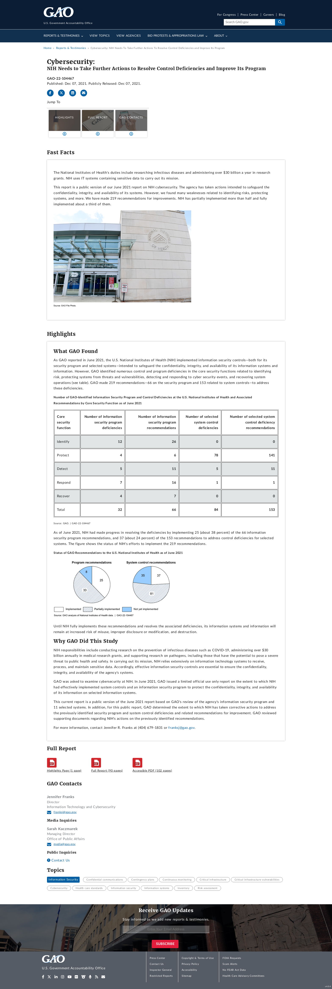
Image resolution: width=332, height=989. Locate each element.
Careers (268, 15)
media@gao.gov (65, 844)
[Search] (249, 22)
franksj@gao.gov (181, 727)
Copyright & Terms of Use (198, 958)
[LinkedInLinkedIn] (74, 93)
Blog (282, 15)
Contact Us (58, 860)
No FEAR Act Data (234, 970)
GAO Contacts (131, 117)
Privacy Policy (190, 964)
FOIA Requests (232, 958)
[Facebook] (52, 93)
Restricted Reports (161, 976)
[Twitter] (63, 93)
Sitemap (187, 976)
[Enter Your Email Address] (166, 929)
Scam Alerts (230, 964)
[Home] (82, 963)
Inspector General (161, 970)
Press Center (250, 15)
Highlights (64, 117)
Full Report (98, 117)
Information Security (63, 879)
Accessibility (189, 970)
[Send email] (85, 93)
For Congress (226, 15)
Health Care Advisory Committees (243, 976)
